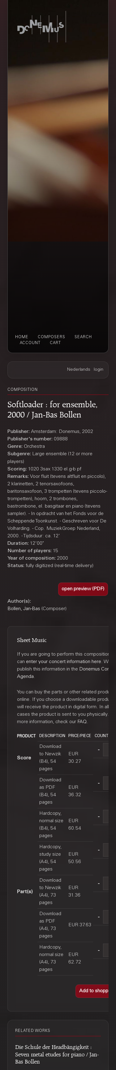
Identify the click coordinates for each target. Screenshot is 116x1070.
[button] (83, 589)
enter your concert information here (63, 661)
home (21, 337)
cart (55, 343)
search (83, 337)
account (30, 343)
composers (51, 337)
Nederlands (78, 370)
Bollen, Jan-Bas (23, 608)
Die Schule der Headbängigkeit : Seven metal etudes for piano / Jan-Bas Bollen (57, 1053)
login (98, 370)
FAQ (82, 721)
